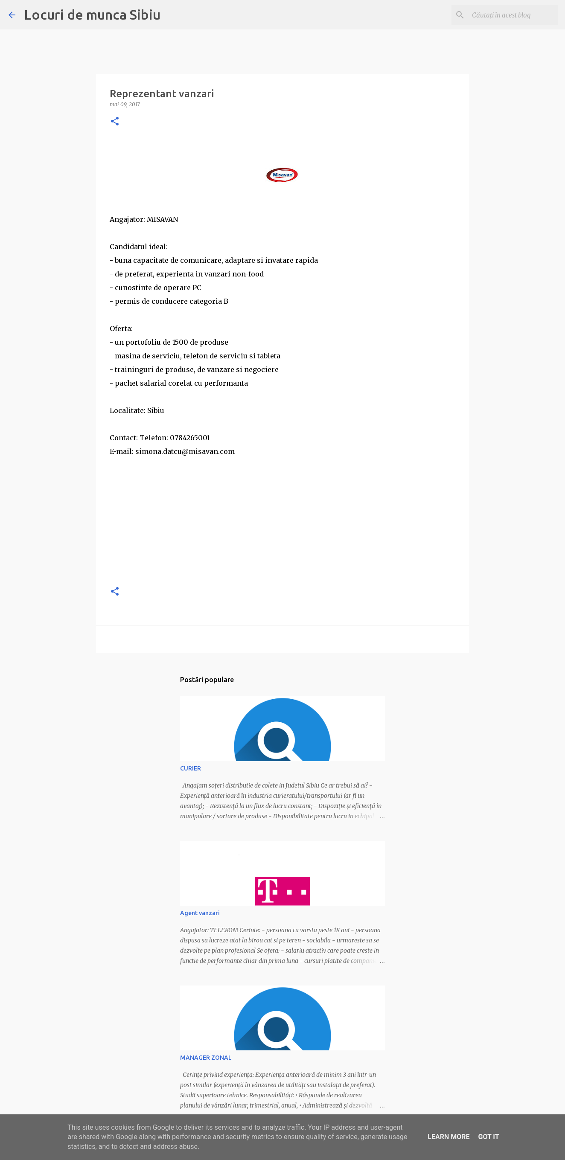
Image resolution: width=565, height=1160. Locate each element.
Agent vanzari (200, 913)
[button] (115, 122)
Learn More (448, 1137)
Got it (488, 1137)
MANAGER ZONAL (206, 1057)
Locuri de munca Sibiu (92, 14)
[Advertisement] (282, 518)
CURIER (190, 768)
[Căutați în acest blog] (513, 15)
